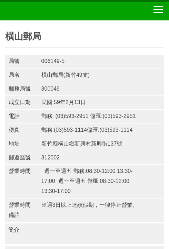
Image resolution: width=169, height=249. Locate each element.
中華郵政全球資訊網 (43, 11)
